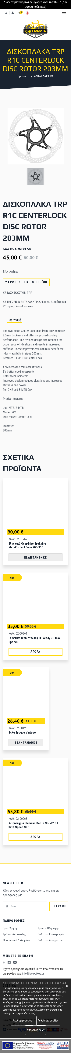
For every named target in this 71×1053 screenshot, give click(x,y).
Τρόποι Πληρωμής (48, 928)
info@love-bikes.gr (33, 973)
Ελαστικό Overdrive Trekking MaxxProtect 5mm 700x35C (27, 545)
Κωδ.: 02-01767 (18, 539)
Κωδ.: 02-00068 (18, 818)
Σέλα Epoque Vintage (22, 732)
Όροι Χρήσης (10, 928)
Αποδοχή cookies (22, 1020)
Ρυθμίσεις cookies (48, 1020)
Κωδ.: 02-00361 (18, 633)
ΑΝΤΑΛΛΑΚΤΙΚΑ (44, 76)
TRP (29, 293)
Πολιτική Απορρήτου (49, 940)
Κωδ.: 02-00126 (18, 728)
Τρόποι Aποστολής (14, 934)
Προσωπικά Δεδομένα (16, 940)
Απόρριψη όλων (35, 1030)
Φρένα (45, 302)
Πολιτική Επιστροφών (51, 934)
